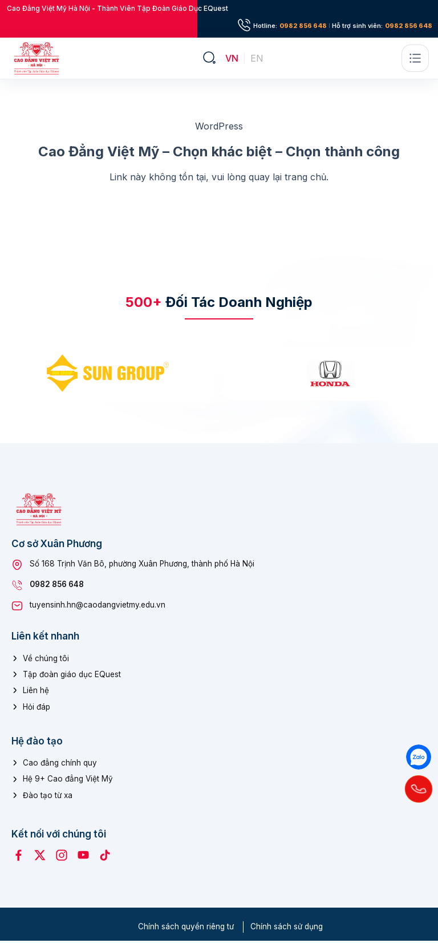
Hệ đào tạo (37, 744)
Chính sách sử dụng (286, 929)
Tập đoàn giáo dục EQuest (72, 677)
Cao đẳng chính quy (60, 765)
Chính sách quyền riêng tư (186, 929)
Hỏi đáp (36, 709)
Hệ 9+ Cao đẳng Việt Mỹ (68, 781)
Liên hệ (36, 693)
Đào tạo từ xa (47, 797)
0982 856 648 (303, 26)
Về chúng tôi (46, 661)
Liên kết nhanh (45, 639)
